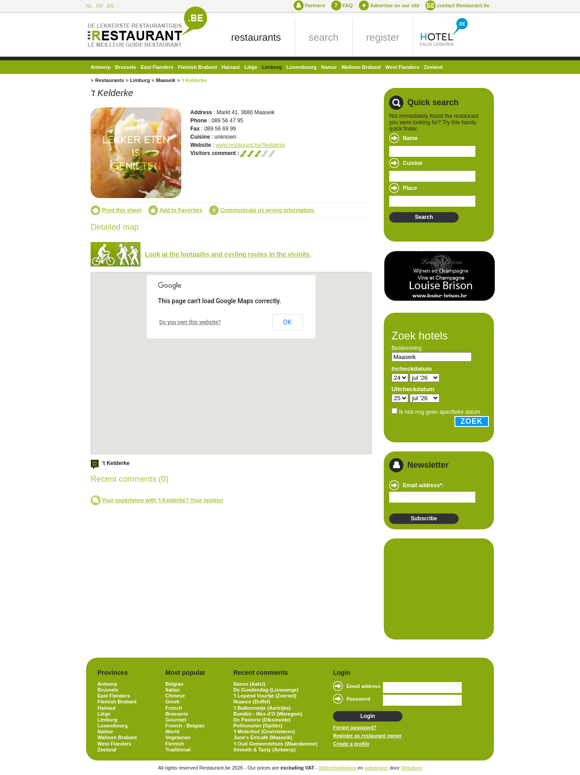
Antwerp (101, 67)
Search (424, 217)
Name (410, 138)
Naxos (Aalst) (249, 684)
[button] (288, 362)
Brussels (125, 67)
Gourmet (175, 719)
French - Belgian (184, 725)
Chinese (175, 695)
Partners (315, 5)
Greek (172, 701)
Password (358, 699)
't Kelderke (194, 80)
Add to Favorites (181, 210)
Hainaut (231, 67)
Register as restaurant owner (367, 735)
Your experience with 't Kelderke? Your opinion (162, 500)
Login (367, 716)
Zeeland (433, 67)
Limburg (272, 67)
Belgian (174, 684)
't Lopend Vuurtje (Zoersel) (264, 695)
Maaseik (165, 80)
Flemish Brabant (197, 67)
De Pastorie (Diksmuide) (262, 719)
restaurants (256, 37)
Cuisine (412, 163)
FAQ (348, 5)
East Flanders (156, 67)
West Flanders (402, 67)
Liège (250, 67)
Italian (172, 690)
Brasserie (176, 714)
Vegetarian (178, 737)
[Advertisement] (434, 588)
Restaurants (109, 80)
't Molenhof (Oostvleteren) (264, 731)
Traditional (178, 749)
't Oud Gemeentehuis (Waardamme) (275, 743)
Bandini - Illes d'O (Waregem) (267, 714)
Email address (364, 686)
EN (109, 6)
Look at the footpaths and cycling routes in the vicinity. (228, 254)
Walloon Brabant (361, 67)
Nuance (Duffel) (251, 701)
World (172, 731)
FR (99, 6)
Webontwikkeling (337, 767)
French (173, 708)
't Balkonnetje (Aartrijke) (262, 708)
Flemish (174, 743)
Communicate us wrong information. (267, 210)
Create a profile (351, 743)
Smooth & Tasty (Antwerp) (264, 749)
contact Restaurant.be (463, 5)
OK (287, 322)
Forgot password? (355, 727)
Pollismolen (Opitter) (257, 725)
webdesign (376, 767)
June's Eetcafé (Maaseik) (262, 737)
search (323, 37)
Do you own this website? (190, 322)
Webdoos (411, 767)
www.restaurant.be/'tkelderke (250, 145)
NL (89, 6)
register (382, 37)
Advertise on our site (395, 5)
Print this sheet (121, 210)
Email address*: (423, 485)
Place (410, 188)
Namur (329, 67)
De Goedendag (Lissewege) (266, 690)
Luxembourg (301, 67)
